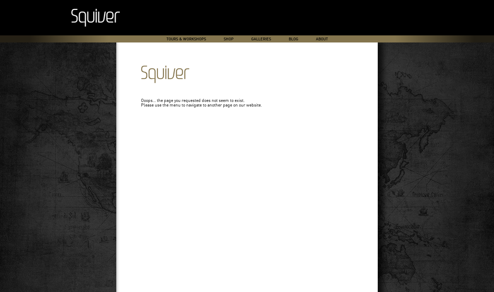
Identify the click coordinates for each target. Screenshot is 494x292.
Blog (293, 39)
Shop (229, 39)
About (322, 39)
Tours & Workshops (186, 39)
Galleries (261, 39)
